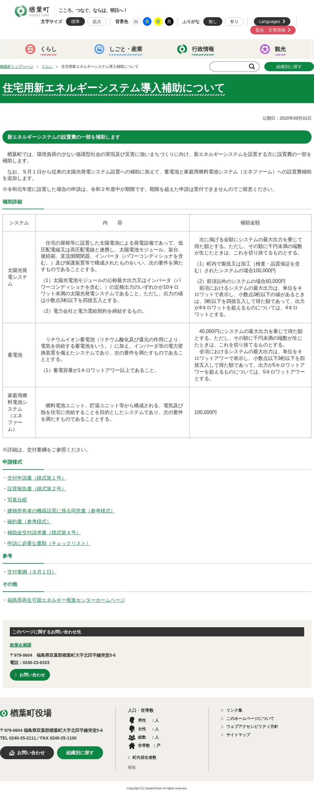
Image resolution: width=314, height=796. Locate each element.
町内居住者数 (144, 757)
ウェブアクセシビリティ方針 (252, 726)
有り (234, 21)
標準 (75, 21)
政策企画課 (20, 645)
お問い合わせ (32, 674)
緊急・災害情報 (270, 30)
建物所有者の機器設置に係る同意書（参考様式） (61, 510)
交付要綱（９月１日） (31, 571)
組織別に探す (289, 66)
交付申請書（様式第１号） (36, 478)
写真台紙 (17, 499)
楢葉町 (32, 11)
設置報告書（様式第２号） (36, 488)
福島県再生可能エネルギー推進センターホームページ (66, 600)
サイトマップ (238, 734)
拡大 (97, 21)
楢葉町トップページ (16, 66)
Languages (269, 21)
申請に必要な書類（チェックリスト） (49, 543)
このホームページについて (250, 718)
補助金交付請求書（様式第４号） (44, 532)
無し (213, 21)
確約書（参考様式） (29, 521)
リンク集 (234, 710)
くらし (47, 66)
